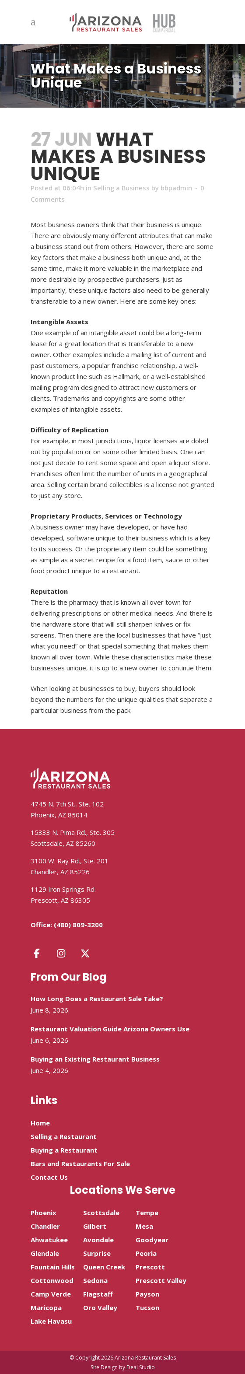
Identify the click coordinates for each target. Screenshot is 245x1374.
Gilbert (94, 1226)
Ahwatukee (49, 1239)
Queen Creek (104, 1266)
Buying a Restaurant (64, 1150)
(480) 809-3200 (78, 924)
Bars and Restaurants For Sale (80, 1163)
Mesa (144, 1226)
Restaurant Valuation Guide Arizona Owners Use (110, 1028)
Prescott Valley (161, 1280)
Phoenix (43, 1212)
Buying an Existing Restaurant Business (95, 1059)
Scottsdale (101, 1212)
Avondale (98, 1239)
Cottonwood (52, 1280)
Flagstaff (98, 1294)
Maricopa (46, 1307)
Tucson (147, 1307)
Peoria (146, 1253)
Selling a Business (121, 187)
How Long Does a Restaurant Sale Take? (97, 998)
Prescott (150, 1266)
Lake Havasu (51, 1321)
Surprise (97, 1253)
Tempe (147, 1212)
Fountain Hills (53, 1266)
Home (40, 1122)
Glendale (45, 1253)
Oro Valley (100, 1307)
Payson (147, 1294)
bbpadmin (176, 187)
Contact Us (49, 1177)
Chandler (45, 1226)
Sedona (95, 1280)
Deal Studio (140, 1367)
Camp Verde (51, 1294)
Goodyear (152, 1239)
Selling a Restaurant (64, 1136)
